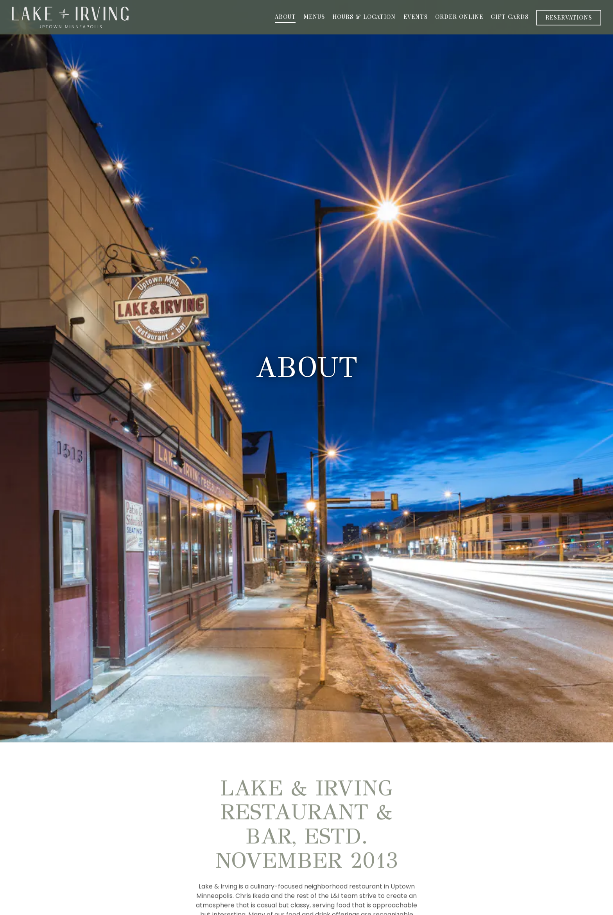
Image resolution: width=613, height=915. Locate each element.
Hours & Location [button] (364, 16)
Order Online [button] (459, 16)
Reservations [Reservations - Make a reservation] (568, 17)
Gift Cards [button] (510, 16)
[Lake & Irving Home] (70, 17)
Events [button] (415, 16)
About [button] (285, 16)
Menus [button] (314, 16)
